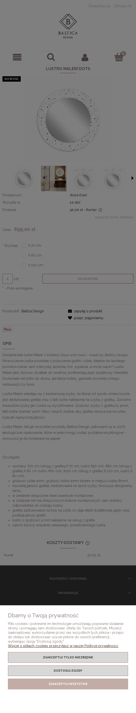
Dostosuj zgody (68, 670)
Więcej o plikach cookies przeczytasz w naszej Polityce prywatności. (63, 646)
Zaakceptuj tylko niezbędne (68, 657)
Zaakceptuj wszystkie (68, 684)
